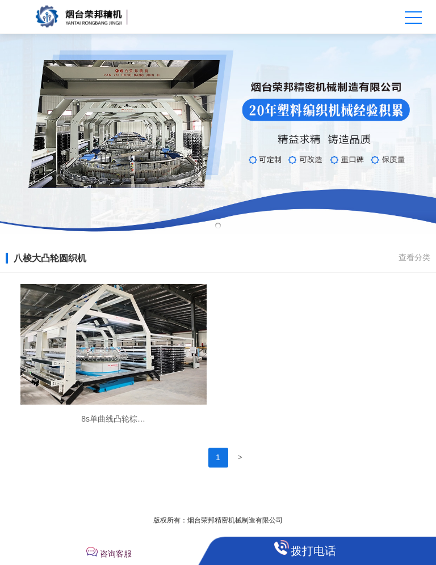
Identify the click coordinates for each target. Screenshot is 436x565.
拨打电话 (313, 551)
